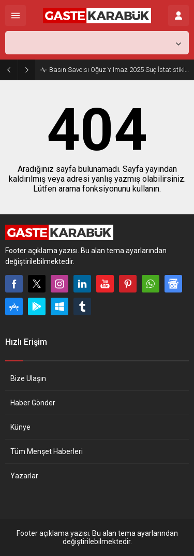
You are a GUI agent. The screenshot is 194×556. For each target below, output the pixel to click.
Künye (20, 427)
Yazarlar (24, 476)
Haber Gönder (32, 403)
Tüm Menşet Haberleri (46, 451)
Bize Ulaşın (28, 378)
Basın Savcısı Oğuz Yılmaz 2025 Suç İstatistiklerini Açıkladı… (119, 70)
